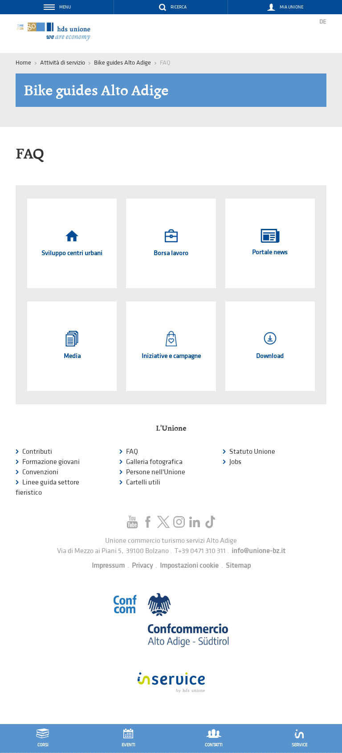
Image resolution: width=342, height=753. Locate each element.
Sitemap (238, 566)
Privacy (142, 566)
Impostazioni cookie (189, 566)
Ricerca (179, 7)
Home (23, 62)
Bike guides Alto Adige (122, 62)
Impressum (108, 566)
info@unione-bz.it (258, 551)
